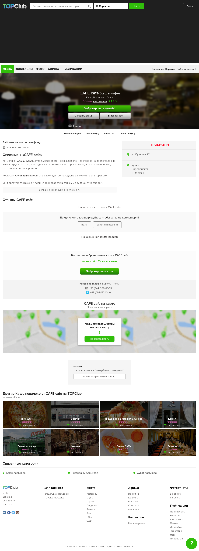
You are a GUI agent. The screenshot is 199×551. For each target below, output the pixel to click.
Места (7, 69)
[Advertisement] (99, 38)
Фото (40, 69)
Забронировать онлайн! (99, 108)
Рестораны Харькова (85, 473)
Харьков (93, 546)
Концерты (133, 497)
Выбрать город (185, 69)
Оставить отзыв (84, 115)
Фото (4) (109, 133)
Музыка (174, 523)
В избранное (115, 115)
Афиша (53, 69)
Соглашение (9, 500)
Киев (102, 546)
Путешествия (176, 538)
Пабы (89, 517)
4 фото (77, 126)
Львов (118, 546)
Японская (138, 172)
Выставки (133, 501)
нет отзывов (100, 101)
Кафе (89, 97)
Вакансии (7, 496)
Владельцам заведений (56, 493)
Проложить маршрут (99, 307)
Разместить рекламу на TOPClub (99, 376)
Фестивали (133, 509)
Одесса (82, 546)
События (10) (127, 133)
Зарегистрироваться (107, 224)
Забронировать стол (99, 271)
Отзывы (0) (92, 133)
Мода (173, 534)
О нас (5, 493)
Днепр (110, 546)
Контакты (7, 504)
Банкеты (90, 509)
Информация (72, 133)
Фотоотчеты (179, 488)
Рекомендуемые (136, 523)
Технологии (176, 531)
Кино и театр (176, 519)
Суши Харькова (147, 473)
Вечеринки (133, 493)
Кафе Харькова (16, 473)
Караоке (90, 501)
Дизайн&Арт (176, 527)
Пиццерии (91, 505)
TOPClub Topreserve (54, 497)
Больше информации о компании (59, 189)
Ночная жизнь (177, 511)
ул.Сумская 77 (140, 154)
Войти (190, 6)
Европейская (140, 169)
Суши (110, 97)
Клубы (89, 497)
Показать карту (99, 339)
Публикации (72, 69)
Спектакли (133, 505)
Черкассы (128, 546)
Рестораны (99, 97)
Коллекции (24, 69)
